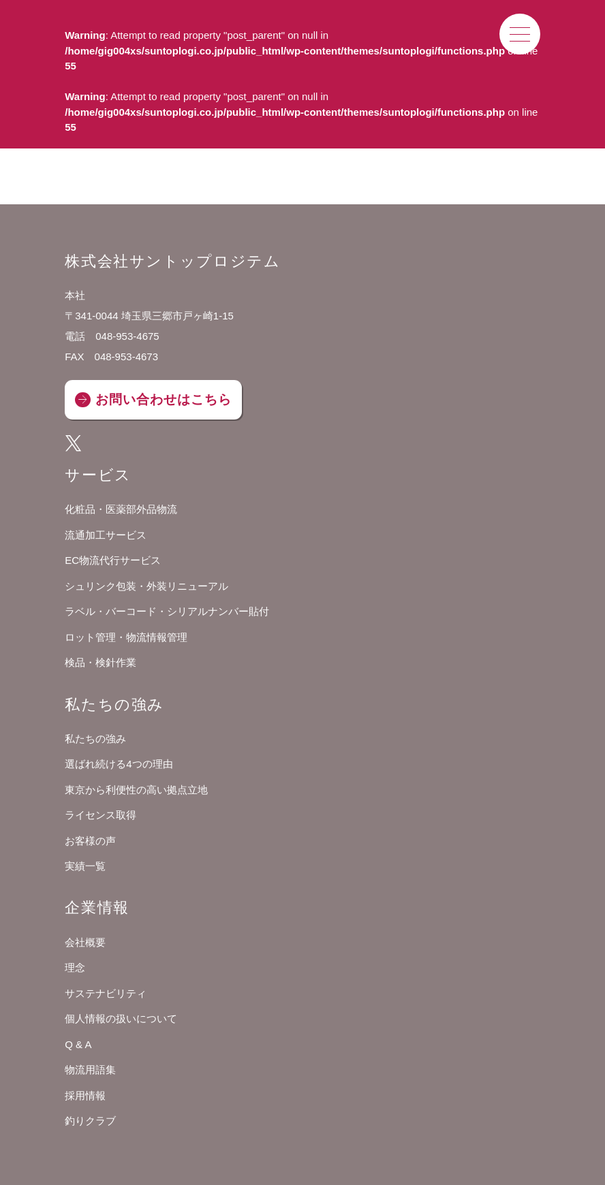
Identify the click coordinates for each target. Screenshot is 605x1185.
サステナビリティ (105, 993)
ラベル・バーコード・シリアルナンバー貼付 (167, 611)
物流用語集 (90, 1069)
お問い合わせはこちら (163, 399)
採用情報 (85, 1095)
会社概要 (85, 942)
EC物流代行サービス (113, 560)
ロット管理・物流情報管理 (126, 637)
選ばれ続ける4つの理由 (118, 764)
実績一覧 (85, 866)
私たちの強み (95, 738)
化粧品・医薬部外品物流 (121, 509)
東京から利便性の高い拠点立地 (136, 789)
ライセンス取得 (100, 815)
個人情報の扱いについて (121, 1018)
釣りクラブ (90, 1120)
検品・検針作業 (100, 662)
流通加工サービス (105, 535)
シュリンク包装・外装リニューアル (146, 586)
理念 (75, 967)
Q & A (78, 1044)
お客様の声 (90, 841)
